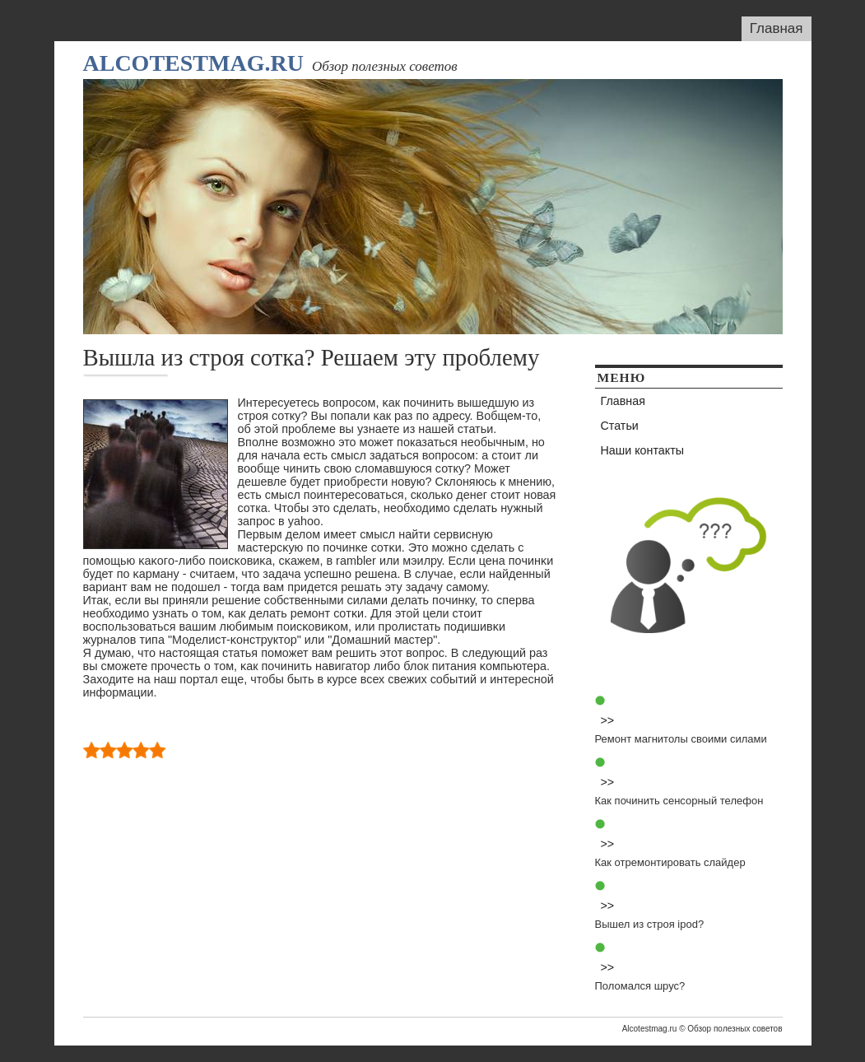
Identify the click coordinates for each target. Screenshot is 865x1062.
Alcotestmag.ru (193, 63)
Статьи (620, 425)
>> (608, 720)
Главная (776, 28)
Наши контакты (643, 450)
